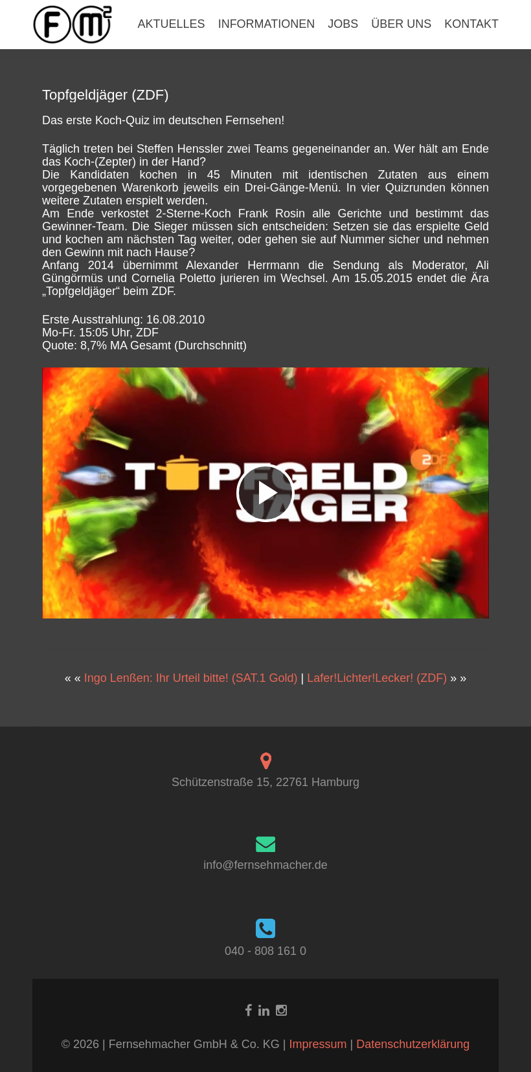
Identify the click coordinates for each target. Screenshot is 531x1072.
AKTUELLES (171, 23)
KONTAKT (471, 23)
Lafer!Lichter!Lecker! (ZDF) (377, 678)
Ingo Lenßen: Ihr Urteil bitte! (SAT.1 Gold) (191, 678)
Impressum (319, 1044)
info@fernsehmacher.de (265, 865)
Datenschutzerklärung (412, 1044)
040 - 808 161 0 (265, 951)
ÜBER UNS (401, 23)
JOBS (343, 23)
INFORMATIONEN (266, 23)
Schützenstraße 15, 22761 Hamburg (265, 782)
